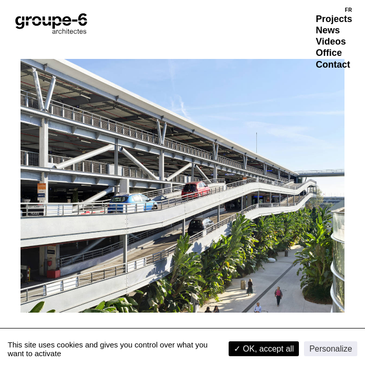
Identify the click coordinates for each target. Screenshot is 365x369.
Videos (331, 41)
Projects (334, 19)
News (328, 30)
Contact (333, 64)
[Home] (51, 23)
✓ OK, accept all (264, 348)
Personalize (330, 348)
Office (329, 53)
